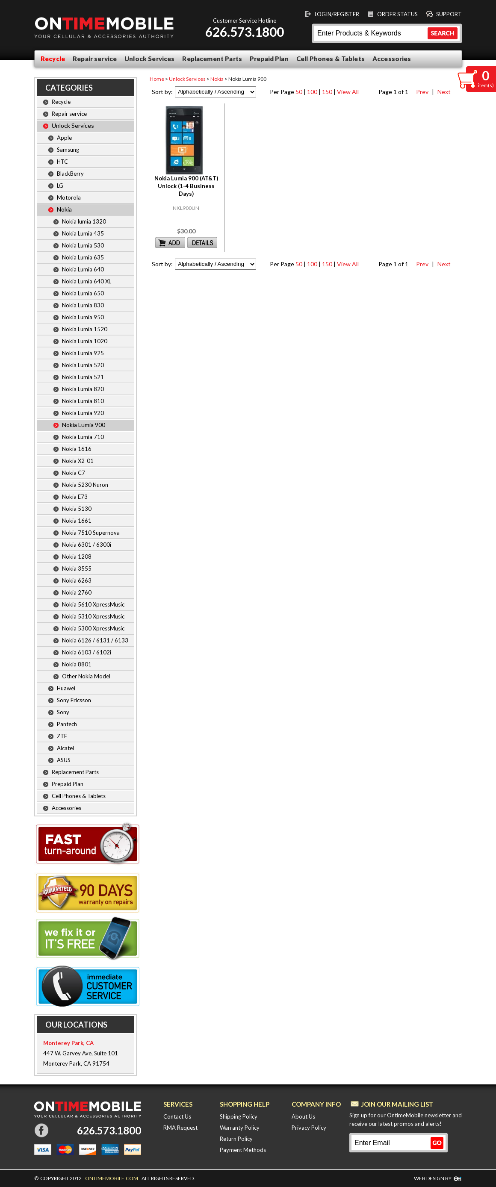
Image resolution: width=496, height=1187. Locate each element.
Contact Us (177, 1116)
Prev (421, 91)
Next (442, 91)
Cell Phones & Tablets (330, 58)
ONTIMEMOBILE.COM (111, 1178)
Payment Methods (243, 1149)
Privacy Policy (309, 1127)
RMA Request (180, 1127)
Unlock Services (149, 58)
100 (312, 91)
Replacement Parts (212, 58)
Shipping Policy (238, 1116)
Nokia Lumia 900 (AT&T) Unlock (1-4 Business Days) (186, 186)
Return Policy (236, 1138)
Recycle (53, 58)
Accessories (391, 58)
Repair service (95, 58)
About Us (303, 1116)
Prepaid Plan (269, 58)
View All (348, 91)
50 (298, 91)
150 (327, 91)
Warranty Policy (240, 1127)
